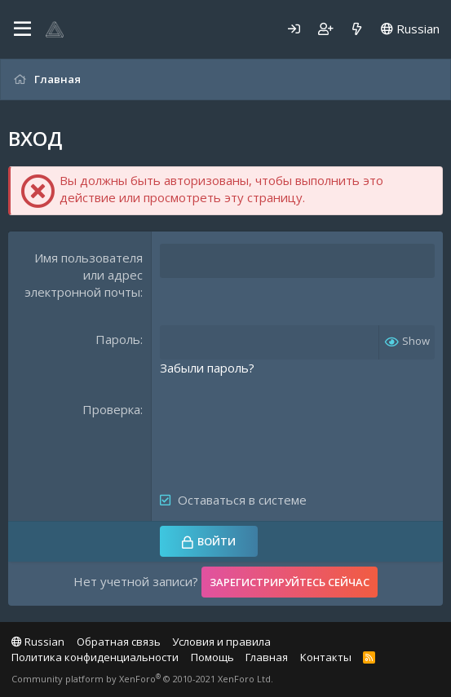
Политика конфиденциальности (95, 657)
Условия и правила (221, 641)
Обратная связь (119, 641)
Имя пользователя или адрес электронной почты (83, 274)
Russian (410, 28)
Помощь (212, 657)
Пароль (117, 339)
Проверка (111, 409)
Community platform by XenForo (142, 679)
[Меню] (22, 29)
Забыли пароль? (207, 368)
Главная (266, 657)
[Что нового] (357, 29)
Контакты (326, 657)
